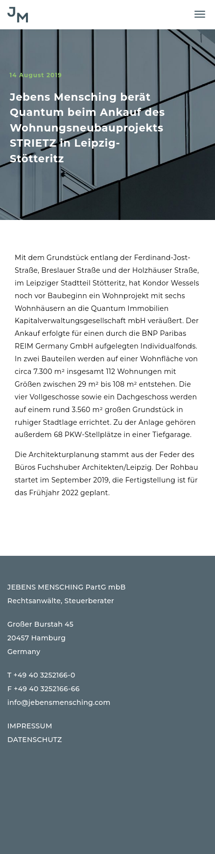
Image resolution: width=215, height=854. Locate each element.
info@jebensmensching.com (59, 702)
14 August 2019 (35, 75)
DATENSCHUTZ (34, 739)
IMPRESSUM (29, 726)
